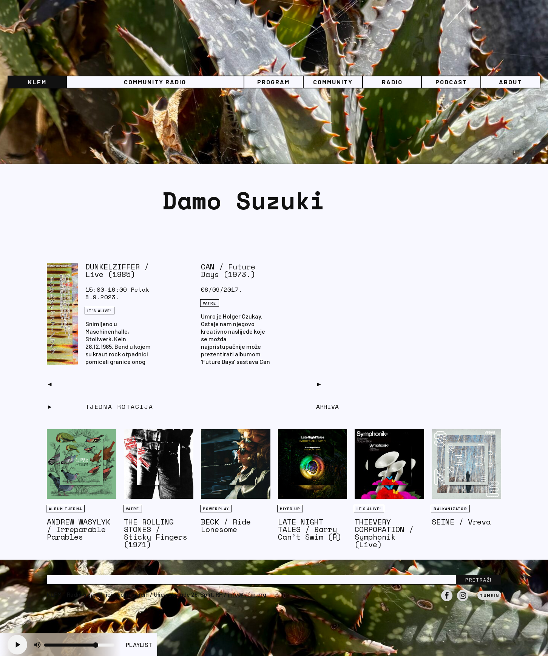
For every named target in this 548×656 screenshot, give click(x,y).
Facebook (446, 600)
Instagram (462, 600)
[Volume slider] (79, 645)
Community (333, 81)
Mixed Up (290, 508)
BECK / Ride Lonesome (226, 525)
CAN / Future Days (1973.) (228, 270)
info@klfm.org (247, 594)
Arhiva (327, 406)
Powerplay (216, 508)
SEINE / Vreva (461, 521)
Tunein (489, 595)
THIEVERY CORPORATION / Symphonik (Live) (384, 533)
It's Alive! (99, 310)
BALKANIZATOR (450, 508)
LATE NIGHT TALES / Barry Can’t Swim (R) (309, 529)
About (510, 81)
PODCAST (451, 81)
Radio (392, 81)
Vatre (209, 303)
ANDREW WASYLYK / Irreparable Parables (78, 529)
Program (273, 81)
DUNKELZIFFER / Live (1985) (117, 270)
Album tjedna (65, 508)
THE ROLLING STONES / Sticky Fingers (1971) (155, 533)
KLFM (37, 81)
